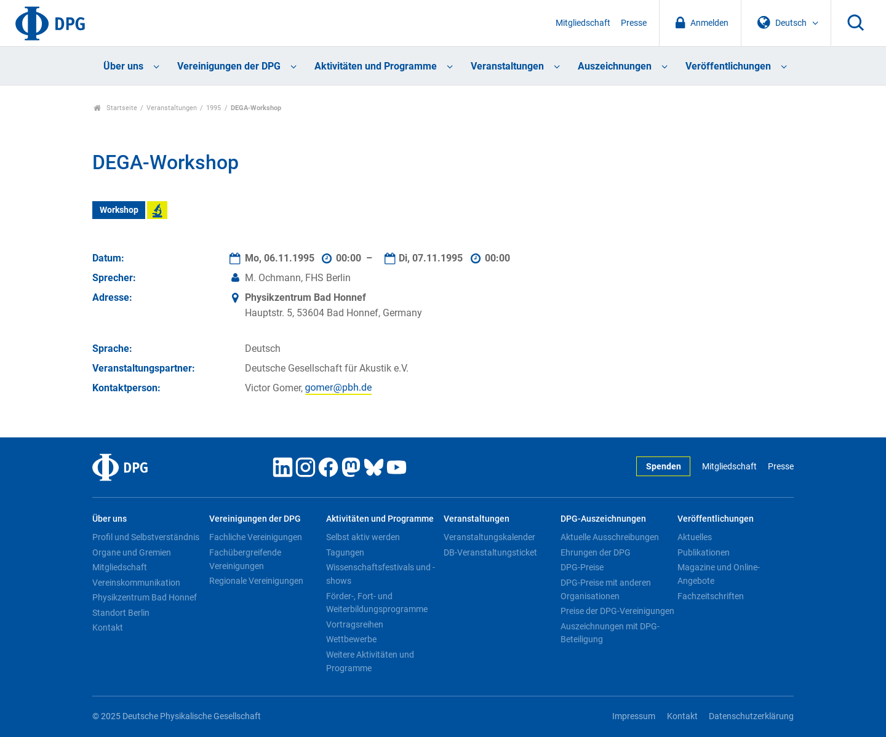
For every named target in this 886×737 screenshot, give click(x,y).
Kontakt (107, 627)
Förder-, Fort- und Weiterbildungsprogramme (377, 603)
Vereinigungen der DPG (229, 66)
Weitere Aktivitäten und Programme (370, 661)
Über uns (123, 66)
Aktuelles (694, 537)
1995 (213, 108)
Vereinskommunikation (136, 583)
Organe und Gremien (131, 552)
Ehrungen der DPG (596, 552)
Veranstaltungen (507, 66)
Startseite (115, 108)
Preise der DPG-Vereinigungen (617, 611)
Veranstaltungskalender (489, 537)
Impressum (633, 716)
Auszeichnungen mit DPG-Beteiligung (610, 633)
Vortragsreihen (354, 624)
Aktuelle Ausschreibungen (610, 537)
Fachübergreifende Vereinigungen (245, 559)
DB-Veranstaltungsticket (490, 552)
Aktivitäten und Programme (375, 66)
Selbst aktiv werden (363, 537)
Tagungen (345, 552)
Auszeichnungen (615, 66)
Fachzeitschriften (710, 596)
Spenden (663, 466)
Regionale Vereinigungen (256, 581)
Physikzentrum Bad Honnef (144, 597)
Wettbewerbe (351, 639)
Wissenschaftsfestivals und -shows (380, 574)
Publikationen (703, 552)
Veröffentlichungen (728, 66)
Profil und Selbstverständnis (145, 537)
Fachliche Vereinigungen (255, 537)
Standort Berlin (121, 613)
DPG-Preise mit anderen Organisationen (606, 589)
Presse (634, 23)
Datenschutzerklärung (751, 716)
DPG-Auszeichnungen (603, 519)
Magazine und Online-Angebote (718, 574)
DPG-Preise (582, 567)
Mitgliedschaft (583, 23)
